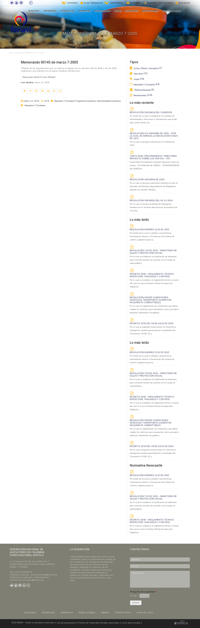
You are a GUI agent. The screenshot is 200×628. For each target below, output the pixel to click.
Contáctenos (135, 3)
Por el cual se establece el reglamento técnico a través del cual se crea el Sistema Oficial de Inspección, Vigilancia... (154, 283)
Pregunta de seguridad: (143, 591)
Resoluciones (141, 95)
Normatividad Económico (109, 101)
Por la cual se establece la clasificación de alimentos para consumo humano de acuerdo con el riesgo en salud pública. (153, 260)
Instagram (21, 3)
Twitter (12, 3)
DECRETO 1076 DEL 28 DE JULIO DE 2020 (151, 323)
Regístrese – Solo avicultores (160, 3)
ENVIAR (135, 602)
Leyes (137, 79)
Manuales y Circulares (144, 84)
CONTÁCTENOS (123, 612)
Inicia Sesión (184, 3)
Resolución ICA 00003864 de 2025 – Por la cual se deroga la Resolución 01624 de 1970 (154, 136)
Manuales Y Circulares (35, 105)
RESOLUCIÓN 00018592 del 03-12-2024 (151, 200)
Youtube (16, 3)
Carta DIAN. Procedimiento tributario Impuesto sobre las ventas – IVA (153, 157)
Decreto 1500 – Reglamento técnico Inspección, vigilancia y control (152, 275)
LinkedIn (26, 3)
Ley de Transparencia (92, 3)
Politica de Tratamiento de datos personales (99, 623)
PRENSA (105, 612)
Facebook (31, 3)
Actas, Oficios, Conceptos (146, 68)
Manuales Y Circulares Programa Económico (75, 101)
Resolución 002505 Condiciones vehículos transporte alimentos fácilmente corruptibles (151, 300)
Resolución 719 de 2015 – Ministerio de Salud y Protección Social (153, 251)
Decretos (139, 73)
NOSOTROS (30, 612)
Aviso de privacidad (131, 623)
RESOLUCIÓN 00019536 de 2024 (147, 179)
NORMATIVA (67, 612)
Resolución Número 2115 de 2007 (149, 229)
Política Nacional (142, 90)
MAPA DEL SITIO (145, 612)
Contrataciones (116, 3)
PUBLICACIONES (87, 612)
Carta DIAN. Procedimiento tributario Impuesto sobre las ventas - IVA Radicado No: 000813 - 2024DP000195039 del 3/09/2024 (154, 165)
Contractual (72, 3)
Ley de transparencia (66, 623)
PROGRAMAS (48, 612)
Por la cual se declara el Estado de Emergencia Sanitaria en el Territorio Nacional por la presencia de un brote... (153, 207)
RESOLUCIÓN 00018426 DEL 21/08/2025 (151, 112)
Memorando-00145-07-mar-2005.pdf (38, 77)
